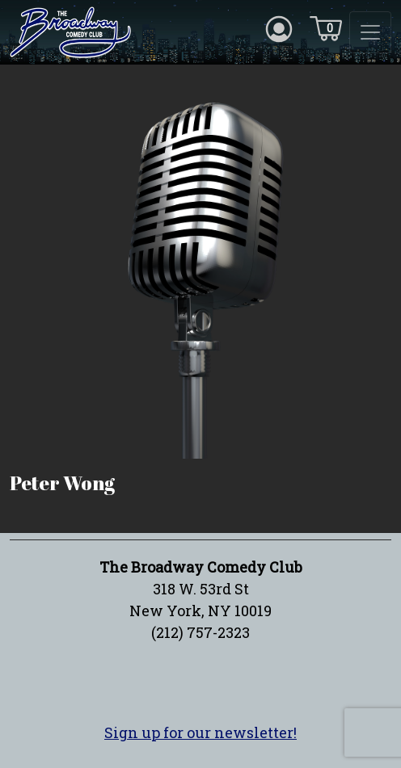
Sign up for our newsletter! (200, 732)
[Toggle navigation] (370, 32)
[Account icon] (279, 27)
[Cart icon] (326, 27)
